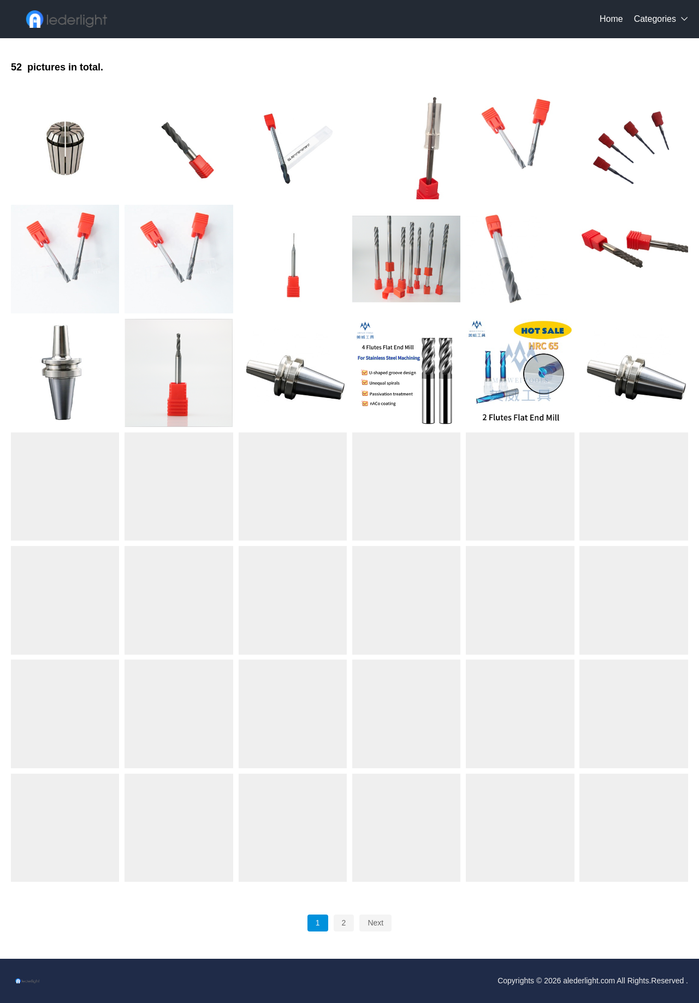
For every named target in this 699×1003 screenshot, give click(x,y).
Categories (655, 18)
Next (375, 922)
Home (611, 18)
